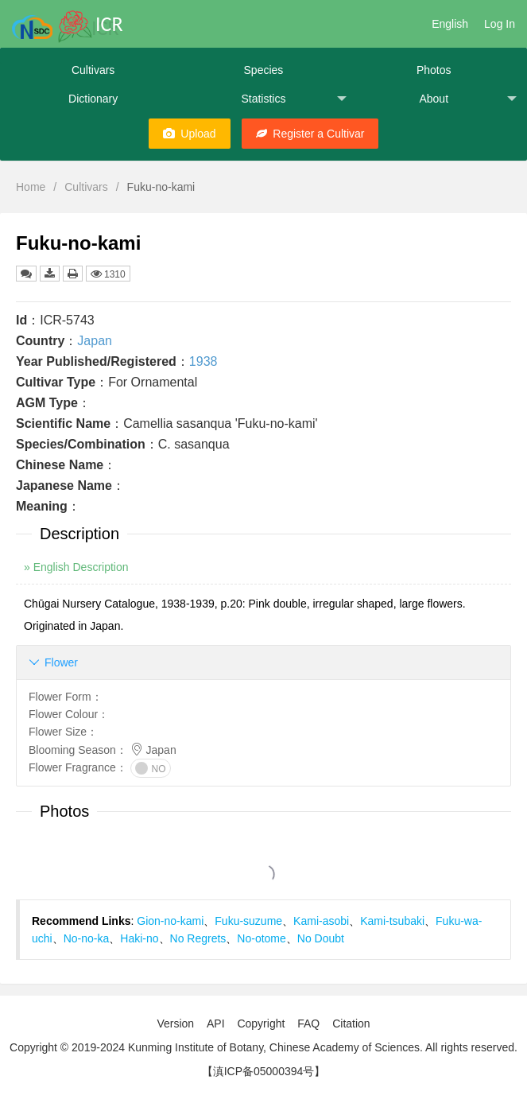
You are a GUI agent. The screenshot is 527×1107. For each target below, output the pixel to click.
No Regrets (198, 938)
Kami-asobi (321, 921)
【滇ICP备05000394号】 (264, 1071)
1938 (203, 361)
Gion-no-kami (170, 921)
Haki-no (139, 938)
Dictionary (93, 98)
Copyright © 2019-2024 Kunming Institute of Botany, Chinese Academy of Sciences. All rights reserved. (263, 1047)
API (216, 1023)
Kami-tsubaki (392, 921)
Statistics (293, 99)
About (467, 99)
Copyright (261, 1023)
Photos (434, 70)
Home (30, 187)
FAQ (308, 1023)
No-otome (261, 938)
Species (264, 70)
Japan (94, 341)
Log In (499, 23)
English (450, 23)
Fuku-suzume (248, 921)
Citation (351, 1023)
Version (175, 1023)
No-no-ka (87, 938)
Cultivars (93, 70)
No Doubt (320, 938)
